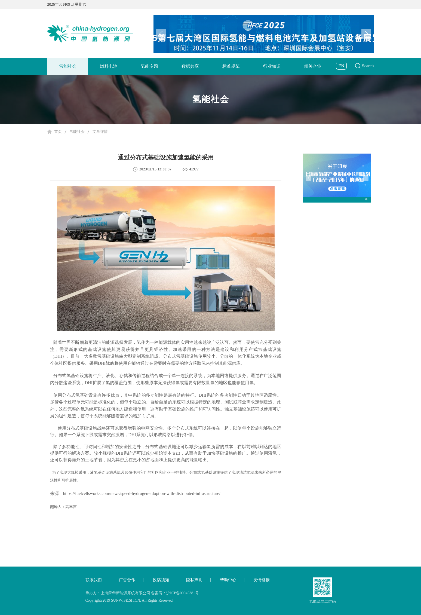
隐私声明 (194, 580)
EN (341, 65)
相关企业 (312, 66)
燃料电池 (108, 66)
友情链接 (261, 580)
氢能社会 (67, 66)
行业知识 (272, 66)
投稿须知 (161, 580)
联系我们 (93, 580)
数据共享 (190, 66)
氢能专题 (149, 66)
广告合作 (127, 580)
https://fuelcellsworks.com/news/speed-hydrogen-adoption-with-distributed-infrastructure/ (141, 493)
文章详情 (100, 132)
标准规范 (231, 66)
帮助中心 (228, 580)
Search (368, 65)
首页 (58, 132)
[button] (366, 34)
